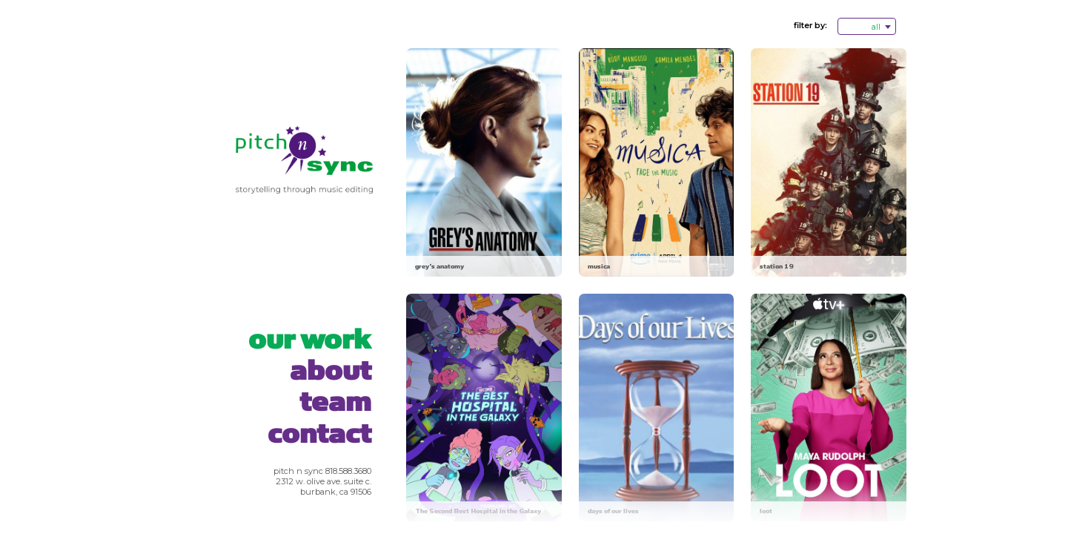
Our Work (309, 340)
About (330, 371)
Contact (319, 434)
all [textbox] (876, 27)
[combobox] (866, 26)
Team (335, 402)
